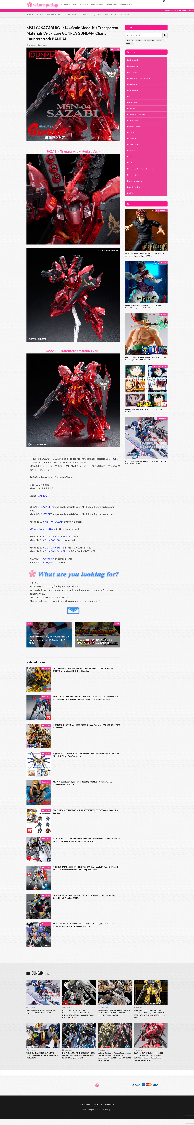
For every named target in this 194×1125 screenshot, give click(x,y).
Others (131, 163)
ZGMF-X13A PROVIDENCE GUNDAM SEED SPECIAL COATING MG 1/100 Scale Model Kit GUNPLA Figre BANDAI (78, 1059)
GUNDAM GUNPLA (56, 536)
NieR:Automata (134, 150)
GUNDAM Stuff (53, 540)
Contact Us (97, 1110)
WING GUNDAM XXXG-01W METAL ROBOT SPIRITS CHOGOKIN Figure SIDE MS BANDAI (42, 1057)
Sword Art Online (135, 195)
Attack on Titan (134, 67)
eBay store (110, 1110)
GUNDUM (129, 43)
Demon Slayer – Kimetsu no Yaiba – (142, 79)
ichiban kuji (129, 40)
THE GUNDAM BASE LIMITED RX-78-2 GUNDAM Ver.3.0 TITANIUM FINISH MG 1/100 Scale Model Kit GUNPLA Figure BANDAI (83, 870)
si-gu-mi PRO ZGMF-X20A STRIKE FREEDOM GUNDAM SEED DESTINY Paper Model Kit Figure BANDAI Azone (83, 755)
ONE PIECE (132, 157)
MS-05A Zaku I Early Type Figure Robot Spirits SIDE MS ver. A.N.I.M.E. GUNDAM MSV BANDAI (82, 784)
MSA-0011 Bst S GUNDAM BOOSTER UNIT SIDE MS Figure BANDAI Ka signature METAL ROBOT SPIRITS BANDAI (82, 926)
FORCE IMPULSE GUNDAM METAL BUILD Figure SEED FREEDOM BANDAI (146, 474)
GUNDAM (40, 15)
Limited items (97, 4)
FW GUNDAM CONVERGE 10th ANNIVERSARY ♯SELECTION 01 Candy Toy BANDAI (85, 812)
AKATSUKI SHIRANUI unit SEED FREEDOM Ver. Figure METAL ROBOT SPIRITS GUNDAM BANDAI (84, 727)
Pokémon (138, 40)
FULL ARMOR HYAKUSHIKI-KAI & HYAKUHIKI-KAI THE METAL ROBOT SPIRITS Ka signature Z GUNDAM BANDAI (85, 670)
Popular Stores (126, 4)
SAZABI (45, 506)
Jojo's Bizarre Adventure (137, 118)
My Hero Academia (135, 131)
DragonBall (160, 40)
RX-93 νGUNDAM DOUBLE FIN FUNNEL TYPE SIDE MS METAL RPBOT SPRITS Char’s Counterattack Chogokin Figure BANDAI (85, 840)
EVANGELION (134, 92)
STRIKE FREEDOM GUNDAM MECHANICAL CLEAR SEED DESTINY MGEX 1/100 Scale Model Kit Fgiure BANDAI (114, 1014)
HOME (31, 15)
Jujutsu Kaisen (134, 124)
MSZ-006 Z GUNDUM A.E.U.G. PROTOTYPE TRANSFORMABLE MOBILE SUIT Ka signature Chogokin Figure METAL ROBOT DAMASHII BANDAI (84, 700)
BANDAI (43, 495)
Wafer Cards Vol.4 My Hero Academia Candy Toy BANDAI (146, 421)
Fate (130, 99)
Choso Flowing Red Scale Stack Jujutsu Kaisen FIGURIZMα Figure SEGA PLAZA (145, 316)
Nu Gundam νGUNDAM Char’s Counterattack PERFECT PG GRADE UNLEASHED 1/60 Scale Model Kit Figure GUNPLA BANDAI (78, 1014)
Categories (65, 4)
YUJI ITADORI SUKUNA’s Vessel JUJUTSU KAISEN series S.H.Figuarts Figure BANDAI (146, 263)
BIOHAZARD (133, 73)
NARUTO (132, 137)
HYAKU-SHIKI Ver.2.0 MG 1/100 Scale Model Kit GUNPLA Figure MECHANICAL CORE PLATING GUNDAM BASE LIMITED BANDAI (150, 1014)
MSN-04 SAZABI (54, 521)
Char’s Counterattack (43, 529)
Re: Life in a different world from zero (142, 176)
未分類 (131, 201)
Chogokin (48, 558)
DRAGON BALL (134, 86)
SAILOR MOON (134, 182)
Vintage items (111, 4)
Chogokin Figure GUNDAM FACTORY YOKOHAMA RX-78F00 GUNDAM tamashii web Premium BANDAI (84, 897)
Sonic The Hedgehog (136, 189)
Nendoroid (132, 144)
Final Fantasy (133, 105)
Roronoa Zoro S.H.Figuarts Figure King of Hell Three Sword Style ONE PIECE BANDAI (144, 369)
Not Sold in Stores (80, 4)
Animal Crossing (149, 40)
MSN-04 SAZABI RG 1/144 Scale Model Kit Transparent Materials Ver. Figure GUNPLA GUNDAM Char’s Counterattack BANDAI (88, 15)
